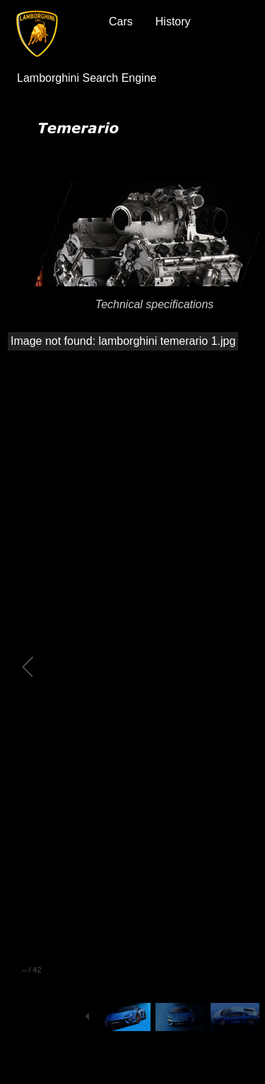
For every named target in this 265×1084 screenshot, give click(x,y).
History (173, 22)
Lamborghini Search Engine (86, 78)
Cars (121, 22)
